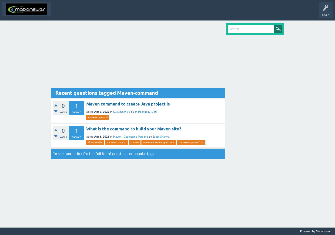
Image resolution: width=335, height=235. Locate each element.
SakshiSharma (161, 136)
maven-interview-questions (158, 142)
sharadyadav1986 (146, 111)
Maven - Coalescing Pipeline (130, 136)
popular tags (144, 154)
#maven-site (95, 142)
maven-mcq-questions (191, 142)
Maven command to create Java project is (128, 104)
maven (135, 142)
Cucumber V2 (121, 111)
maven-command (97, 117)
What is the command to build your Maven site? (133, 128)
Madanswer (323, 231)
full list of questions (112, 154)
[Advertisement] (138, 55)
